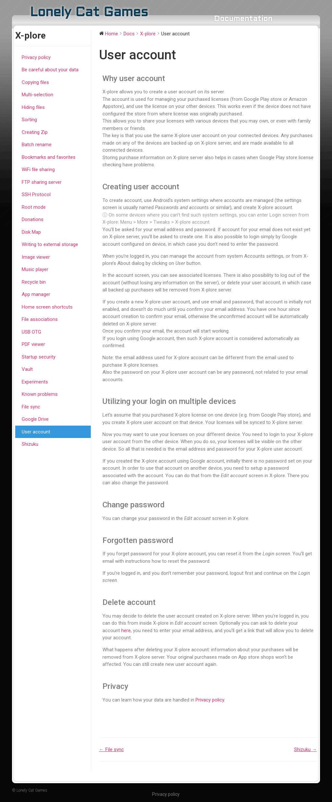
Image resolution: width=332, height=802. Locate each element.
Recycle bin (34, 282)
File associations (40, 319)
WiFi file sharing (38, 169)
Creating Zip (35, 132)
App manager (36, 294)
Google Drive (35, 419)
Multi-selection (37, 95)
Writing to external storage (50, 244)
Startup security (38, 357)
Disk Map (31, 232)
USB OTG (31, 332)
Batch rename (37, 144)
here (126, 630)
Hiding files (33, 107)
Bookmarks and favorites (49, 157)
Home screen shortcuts (47, 307)
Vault (27, 369)
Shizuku (30, 444)
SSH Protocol (36, 194)
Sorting (29, 120)
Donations (32, 219)
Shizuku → (305, 749)
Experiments (35, 382)
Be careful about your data (50, 70)
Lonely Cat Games (89, 13)
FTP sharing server (42, 182)
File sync (31, 407)
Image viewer (36, 257)
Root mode (34, 207)
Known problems (40, 394)
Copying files (35, 82)
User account (36, 432)
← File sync (111, 749)
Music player (35, 269)
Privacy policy (36, 57)
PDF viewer (33, 344)
